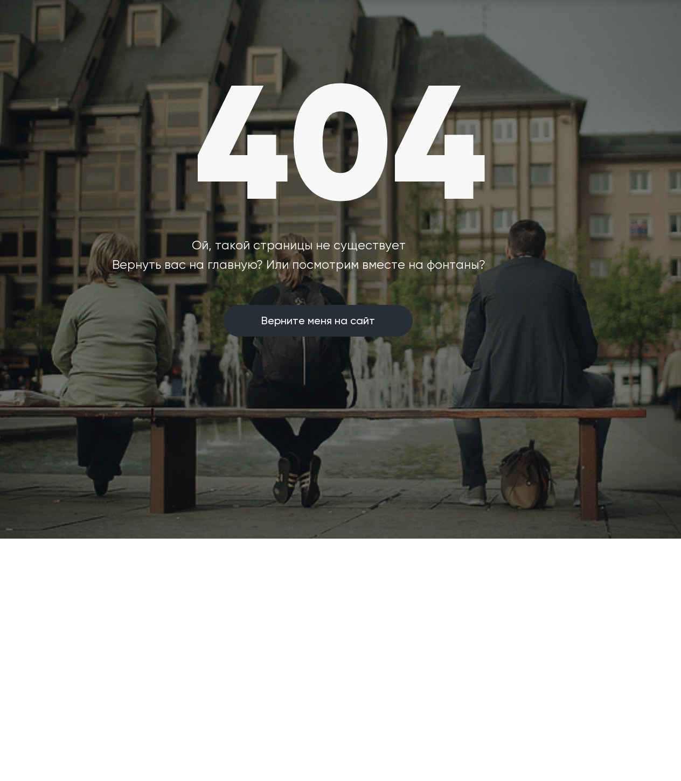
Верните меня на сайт (318, 320)
